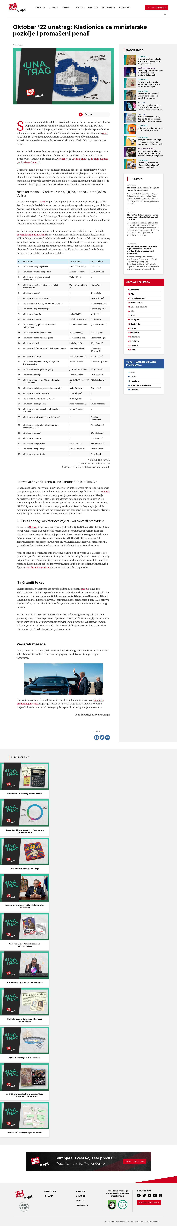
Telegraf (135, 320)
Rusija (133, 377)
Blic (132, 311)
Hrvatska (135, 381)
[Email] (107, 737)
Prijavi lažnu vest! (149, 1202)
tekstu (84, 588)
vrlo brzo (62, 158)
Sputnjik (136, 337)
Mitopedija (108, 7)
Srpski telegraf (138, 298)
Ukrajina (134, 390)
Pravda (135, 345)
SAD (133, 372)
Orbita (66, 7)
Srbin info (135, 324)
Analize (40, 7)
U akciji (54, 7)
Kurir (42, 201)
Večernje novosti (139, 307)
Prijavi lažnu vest (134, 1161)
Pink (134, 328)
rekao (105, 133)
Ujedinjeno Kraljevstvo (141, 385)
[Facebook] (96, 737)
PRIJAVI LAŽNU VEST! (156, 7)
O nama (48, 1196)
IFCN (113, 1196)
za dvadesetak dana (28, 162)
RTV (133, 350)
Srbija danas (137, 302)
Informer (135, 290)
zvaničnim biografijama (38, 567)
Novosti (33, 527)
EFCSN (120, 1196)
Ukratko (80, 7)
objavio (106, 491)
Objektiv (135, 332)
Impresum (50, 1191)
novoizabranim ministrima (31, 234)
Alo (132, 294)
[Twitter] (102, 737)
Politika (135, 341)
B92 (133, 315)
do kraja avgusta (99, 158)
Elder (157, 1221)
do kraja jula (79, 158)
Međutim (93, 7)
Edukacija (124, 7)
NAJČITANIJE (134, 50)
